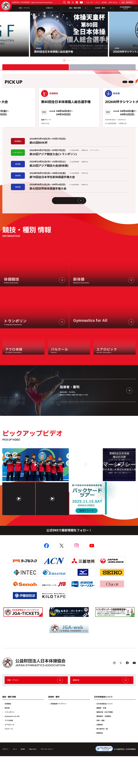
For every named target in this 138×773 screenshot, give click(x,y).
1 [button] (64, 60)
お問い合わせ (112, 2)
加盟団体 (99, 741)
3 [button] (73, 60)
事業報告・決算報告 (103, 733)
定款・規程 (100, 737)
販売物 (104, 2)
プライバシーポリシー (55, 766)
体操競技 (8, 720)
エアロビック (9, 741)
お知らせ (49, 8)
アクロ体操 (9, 737)
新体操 (7, 725)
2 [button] (69, 60)
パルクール (9, 746)
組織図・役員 (101, 725)
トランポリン (9, 729)
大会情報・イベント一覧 (73, 212)
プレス (97, 2)
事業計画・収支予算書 (104, 729)
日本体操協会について (104, 720)
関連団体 (99, 750)
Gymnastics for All (12, 733)
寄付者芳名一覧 (102, 746)
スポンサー (89, 2)
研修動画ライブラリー (59, 720)
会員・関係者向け (128, 2)
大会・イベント (24, 8)
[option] (69, 34)
